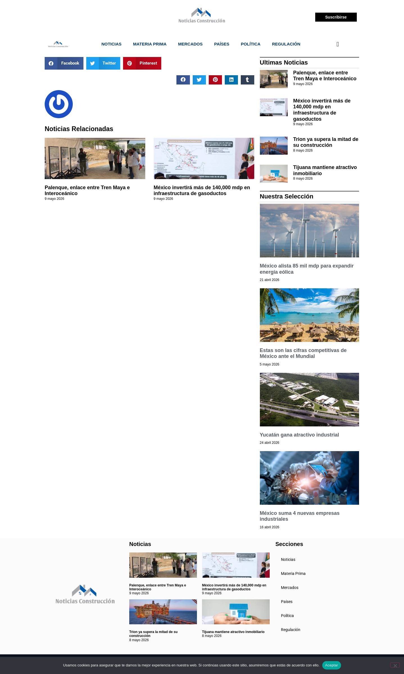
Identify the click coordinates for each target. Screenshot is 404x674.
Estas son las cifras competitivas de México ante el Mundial (303, 353)
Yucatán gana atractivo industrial (299, 435)
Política (250, 44)
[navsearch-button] (337, 44)
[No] (395, 665)
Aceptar (331, 665)
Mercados (190, 44)
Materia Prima (150, 44)
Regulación (286, 44)
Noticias (111, 44)
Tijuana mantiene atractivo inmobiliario (233, 632)
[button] (64, 63)
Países (221, 44)
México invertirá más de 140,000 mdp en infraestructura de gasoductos (202, 191)
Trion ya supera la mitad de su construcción (325, 142)
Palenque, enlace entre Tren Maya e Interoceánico (325, 76)
